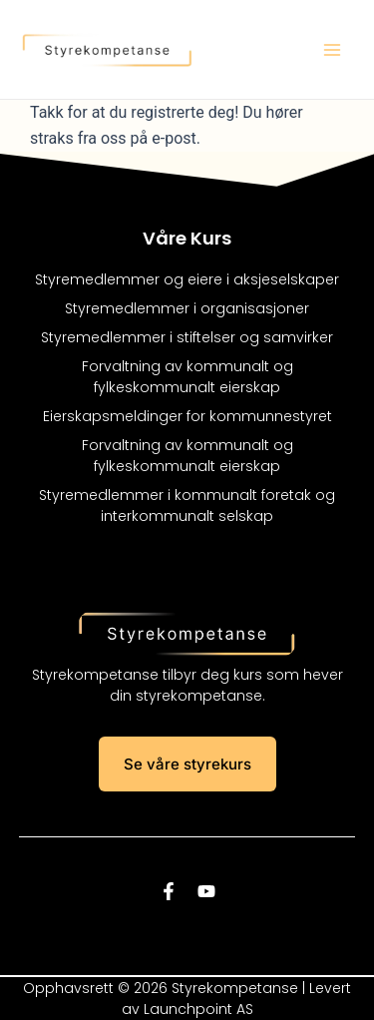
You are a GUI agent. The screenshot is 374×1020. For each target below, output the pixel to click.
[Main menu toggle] (332, 50)
